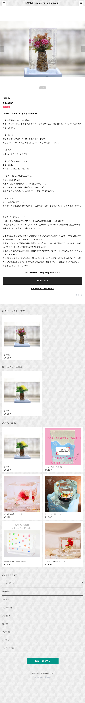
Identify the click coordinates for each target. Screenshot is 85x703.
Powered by (42, 677)
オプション (6, 640)
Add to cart (43, 280)
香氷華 (5, 624)
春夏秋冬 (6, 591)
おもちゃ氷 (6, 599)
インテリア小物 (8, 648)
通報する (79, 295)
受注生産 (6, 632)
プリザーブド (7, 607)
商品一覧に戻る (42, 661)
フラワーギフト (8, 583)
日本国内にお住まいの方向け (42, 288)
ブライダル (6, 616)
